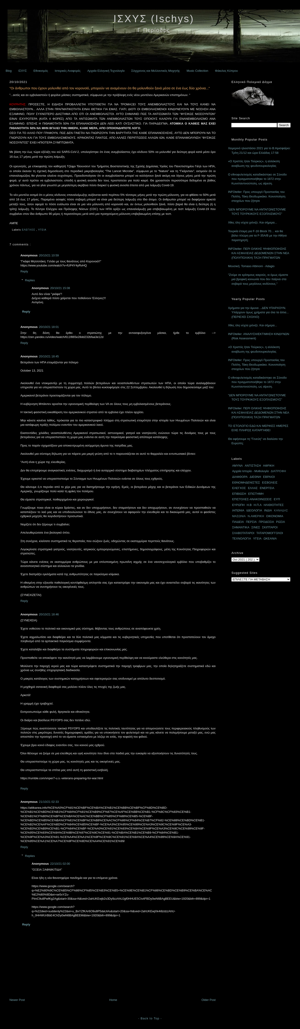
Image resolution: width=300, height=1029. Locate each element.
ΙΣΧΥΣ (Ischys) (154, 18)
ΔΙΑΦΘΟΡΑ (240, 477)
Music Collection (197, 70)
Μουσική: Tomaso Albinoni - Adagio (251, 266)
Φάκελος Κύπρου (226, 70)
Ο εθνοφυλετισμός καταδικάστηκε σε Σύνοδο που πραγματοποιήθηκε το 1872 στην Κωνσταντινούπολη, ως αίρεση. (257, 179)
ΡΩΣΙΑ (280, 522)
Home (113, 1000)
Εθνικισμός (40, 70)
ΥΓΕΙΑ (42, 229)
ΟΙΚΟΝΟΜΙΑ (274, 516)
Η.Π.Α (258, 505)
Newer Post (17, 1000)
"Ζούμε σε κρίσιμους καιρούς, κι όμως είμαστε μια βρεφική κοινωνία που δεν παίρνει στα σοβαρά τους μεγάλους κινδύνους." (258, 279)
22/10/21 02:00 (60, 863)
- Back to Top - (150, 1018)
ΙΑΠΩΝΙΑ (238, 510)
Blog (9, 70)
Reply (24, 271)
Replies (30, 280)
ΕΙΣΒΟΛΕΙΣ (270, 482)
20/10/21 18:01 (49, 327)
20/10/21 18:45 (49, 356)
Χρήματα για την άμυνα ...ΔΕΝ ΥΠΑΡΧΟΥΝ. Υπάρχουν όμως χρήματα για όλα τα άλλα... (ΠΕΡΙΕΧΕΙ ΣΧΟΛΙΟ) (258, 312)
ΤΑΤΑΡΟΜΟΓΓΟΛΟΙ (269, 533)
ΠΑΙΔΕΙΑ (238, 522)
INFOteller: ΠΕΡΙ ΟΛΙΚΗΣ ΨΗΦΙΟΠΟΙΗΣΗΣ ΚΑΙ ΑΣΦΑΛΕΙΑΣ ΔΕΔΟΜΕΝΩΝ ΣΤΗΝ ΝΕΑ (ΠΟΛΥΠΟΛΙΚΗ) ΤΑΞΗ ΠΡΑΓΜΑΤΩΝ (258, 253)
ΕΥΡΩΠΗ (238, 505)
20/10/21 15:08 (60, 288)
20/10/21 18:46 (49, 614)
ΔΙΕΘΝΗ (255, 477)
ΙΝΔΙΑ (268, 510)
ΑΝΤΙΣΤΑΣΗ (253, 465)
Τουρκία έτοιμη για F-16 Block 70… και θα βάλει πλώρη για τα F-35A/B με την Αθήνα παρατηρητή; (257, 235)
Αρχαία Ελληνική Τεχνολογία (106, 70)
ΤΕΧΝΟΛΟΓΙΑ (241, 538)
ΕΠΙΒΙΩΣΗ (239, 493)
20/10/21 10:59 (49, 255)
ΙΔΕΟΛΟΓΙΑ (254, 510)
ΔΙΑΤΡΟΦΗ (278, 471)
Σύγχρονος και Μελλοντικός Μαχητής (155, 70)
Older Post (209, 1000)
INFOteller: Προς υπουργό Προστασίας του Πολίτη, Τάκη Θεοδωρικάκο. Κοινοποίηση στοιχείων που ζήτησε (256, 196)
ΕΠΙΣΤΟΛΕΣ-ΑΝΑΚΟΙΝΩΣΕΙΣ (252, 499)
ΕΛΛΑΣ (253, 488)
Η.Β (249, 505)
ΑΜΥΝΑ (237, 465)
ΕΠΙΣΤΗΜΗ (255, 493)
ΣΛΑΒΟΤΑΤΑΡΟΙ (243, 533)
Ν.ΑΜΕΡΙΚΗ (256, 516)
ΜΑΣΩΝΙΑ (239, 516)
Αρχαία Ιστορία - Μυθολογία (250, 471)
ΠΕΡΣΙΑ (251, 522)
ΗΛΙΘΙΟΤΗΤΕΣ (274, 505)
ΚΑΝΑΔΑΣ (281, 510)
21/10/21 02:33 (49, 801)
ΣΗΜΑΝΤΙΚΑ (240, 527)
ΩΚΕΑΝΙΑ (270, 538)
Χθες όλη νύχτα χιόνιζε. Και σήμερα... (252, 222)
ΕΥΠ (277, 499)
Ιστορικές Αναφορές (68, 70)
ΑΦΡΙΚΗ (268, 465)
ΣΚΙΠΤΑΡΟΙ (270, 527)
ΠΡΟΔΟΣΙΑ (266, 522)
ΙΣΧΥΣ (22, 70)
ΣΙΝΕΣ (255, 527)
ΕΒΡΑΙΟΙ (269, 477)
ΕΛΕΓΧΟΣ (29, 229)
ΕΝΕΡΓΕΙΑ (267, 488)
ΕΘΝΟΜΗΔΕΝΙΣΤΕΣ (246, 482)
